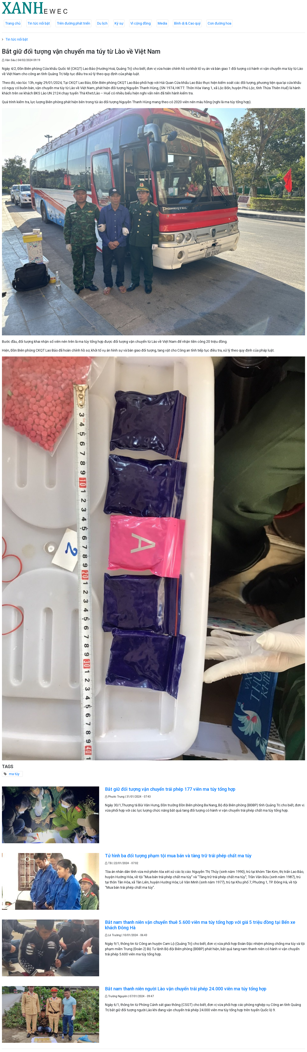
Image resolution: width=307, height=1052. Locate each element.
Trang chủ (12, 23)
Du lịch (102, 23)
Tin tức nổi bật (39, 23)
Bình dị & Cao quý (187, 23)
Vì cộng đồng (140, 23)
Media (162, 23)
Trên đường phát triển (73, 23)
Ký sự (119, 23)
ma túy (14, 774)
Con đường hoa (219, 23)
